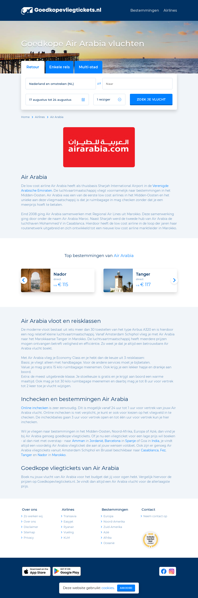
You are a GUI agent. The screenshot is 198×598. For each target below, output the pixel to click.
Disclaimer (31, 527)
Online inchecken (34, 408)
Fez (163, 450)
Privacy (29, 537)
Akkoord (126, 588)
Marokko (59, 455)
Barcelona (113, 441)
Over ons (30, 521)
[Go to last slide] (23, 280)
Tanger (26, 455)
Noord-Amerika (114, 521)
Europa (108, 516)
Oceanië (108, 543)
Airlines (170, 10)
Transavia (70, 516)
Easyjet (68, 521)
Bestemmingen (144, 10)
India (155, 441)
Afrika (107, 537)
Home (25, 117)
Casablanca (150, 450)
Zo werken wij (33, 516)
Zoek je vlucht (151, 99)
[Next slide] (174, 280)
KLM (67, 537)
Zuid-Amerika (112, 527)
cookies (107, 588)
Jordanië (96, 441)
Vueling (69, 532)
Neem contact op (155, 516)
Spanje (130, 441)
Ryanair (69, 527)
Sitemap (29, 532)
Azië (106, 532)
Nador (42, 455)
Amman (78, 441)
